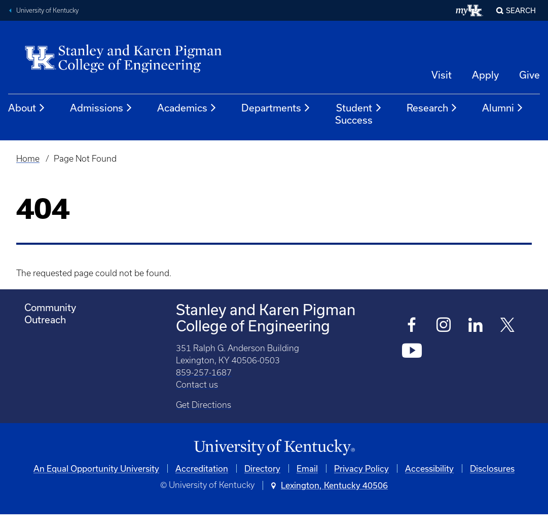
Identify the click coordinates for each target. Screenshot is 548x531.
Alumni (503, 108)
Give (529, 75)
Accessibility (429, 468)
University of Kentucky (47, 10)
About (27, 108)
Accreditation (201, 468)
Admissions (101, 108)
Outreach (45, 319)
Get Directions (203, 404)
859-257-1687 (204, 372)
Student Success (358, 114)
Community (50, 307)
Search (521, 10)
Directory (262, 468)
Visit (441, 75)
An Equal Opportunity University (96, 468)
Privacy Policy (361, 468)
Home (28, 158)
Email (307, 468)
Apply (485, 75)
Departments (276, 108)
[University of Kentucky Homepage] (274, 447)
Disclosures (492, 468)
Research (432, 108)
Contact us (197, 384)
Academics (187, 108)
